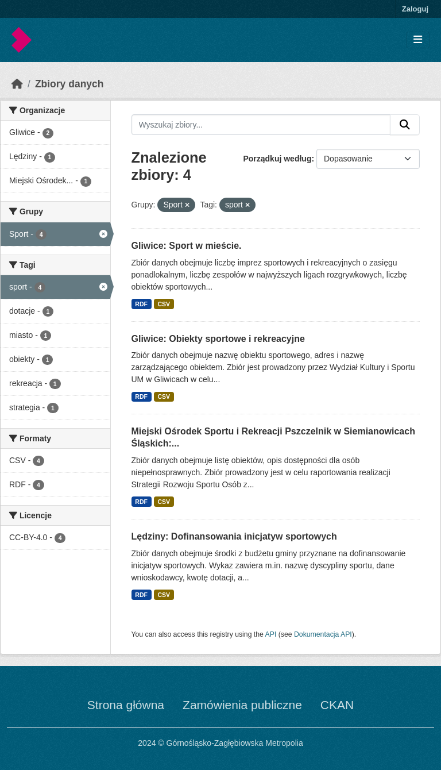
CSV (163, 304)
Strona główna (125, 704)
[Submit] (405, 124)
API (271, 634)
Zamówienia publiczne (242, 704)
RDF (141, 304)
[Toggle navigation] (418, 40)
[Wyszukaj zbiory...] (261, 124)
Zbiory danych (69, 84)
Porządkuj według (277, 158)
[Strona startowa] (17, 84)
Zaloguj (415, 9)
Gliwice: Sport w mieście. (186, 246)
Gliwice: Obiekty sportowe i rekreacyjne (218, 339)
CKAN (337, 704)
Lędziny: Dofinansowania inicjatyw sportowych (234, 536)
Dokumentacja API (323, 634)
